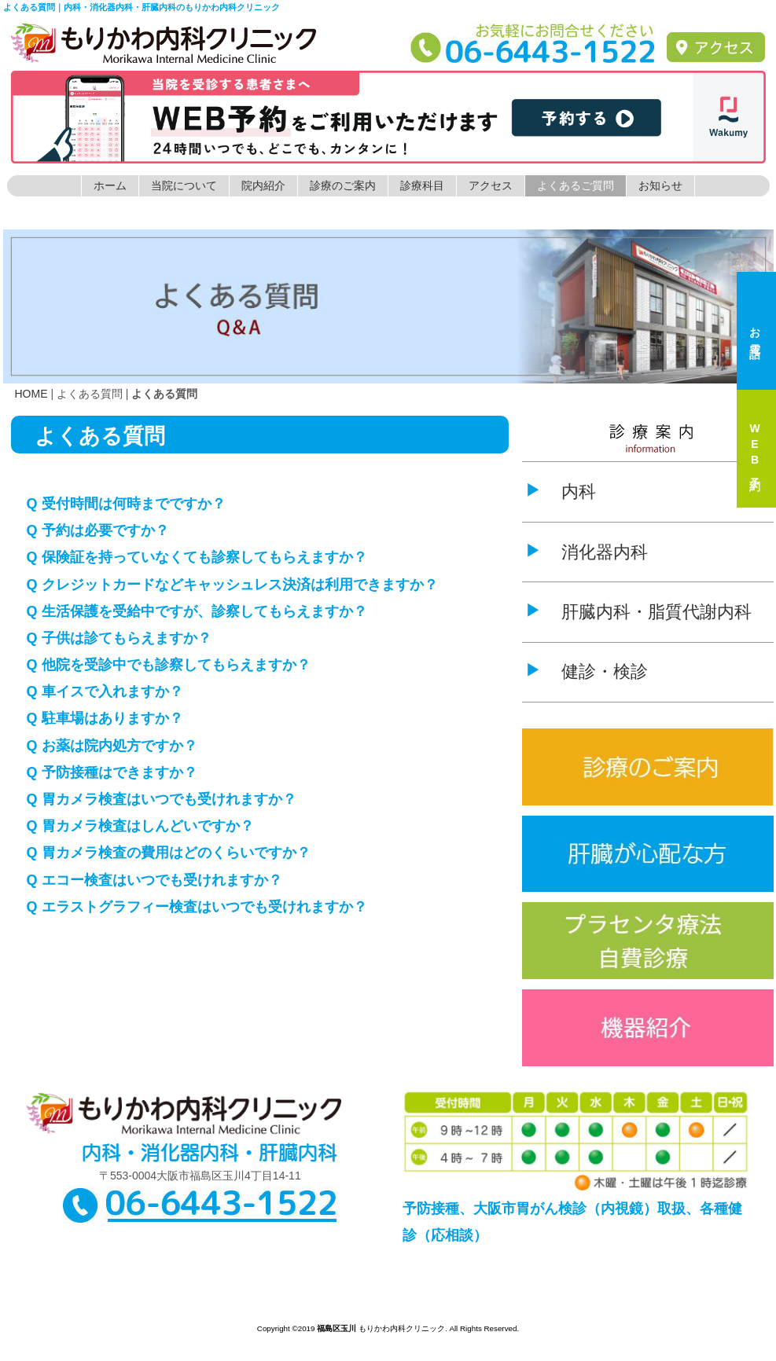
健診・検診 (604, 671)
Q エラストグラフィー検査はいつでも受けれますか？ (197, 907)
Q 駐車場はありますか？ (105, 718)
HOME (31, 393)
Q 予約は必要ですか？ (98, 530)
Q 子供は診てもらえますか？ (119, 638)
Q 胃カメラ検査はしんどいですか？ (140, 826)
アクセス (491, 185)
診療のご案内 (343, 185)
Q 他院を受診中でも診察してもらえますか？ (169, 665)
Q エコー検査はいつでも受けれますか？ (154, 880)
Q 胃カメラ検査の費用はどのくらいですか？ (169, 852)
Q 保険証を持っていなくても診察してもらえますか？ (197, 557)
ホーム (110, 185)
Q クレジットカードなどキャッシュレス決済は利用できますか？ (232, 584)
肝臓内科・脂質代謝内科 (656, 612)
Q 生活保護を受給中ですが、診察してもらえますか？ (197, 611)
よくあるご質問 (575, 185)
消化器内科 (604, 552)
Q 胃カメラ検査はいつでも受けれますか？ (161, 799)
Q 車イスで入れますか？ (105, 691)
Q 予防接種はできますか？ (112, 772)
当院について (184, 185)
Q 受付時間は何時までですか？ (126, 504)
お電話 (754, 331)
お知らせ (660, 185)
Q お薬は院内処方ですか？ (112, 746)
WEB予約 (754, 448)
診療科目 (422, 185)
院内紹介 (263, 185)
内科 (578, 491)
